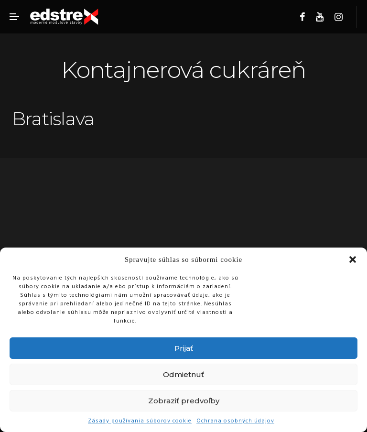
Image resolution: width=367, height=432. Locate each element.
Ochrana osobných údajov (235, 421)
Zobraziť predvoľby (183, 400)
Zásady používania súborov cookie (140, 421)
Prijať (183, 348)
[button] (352, 259)
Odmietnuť (183, 374)
